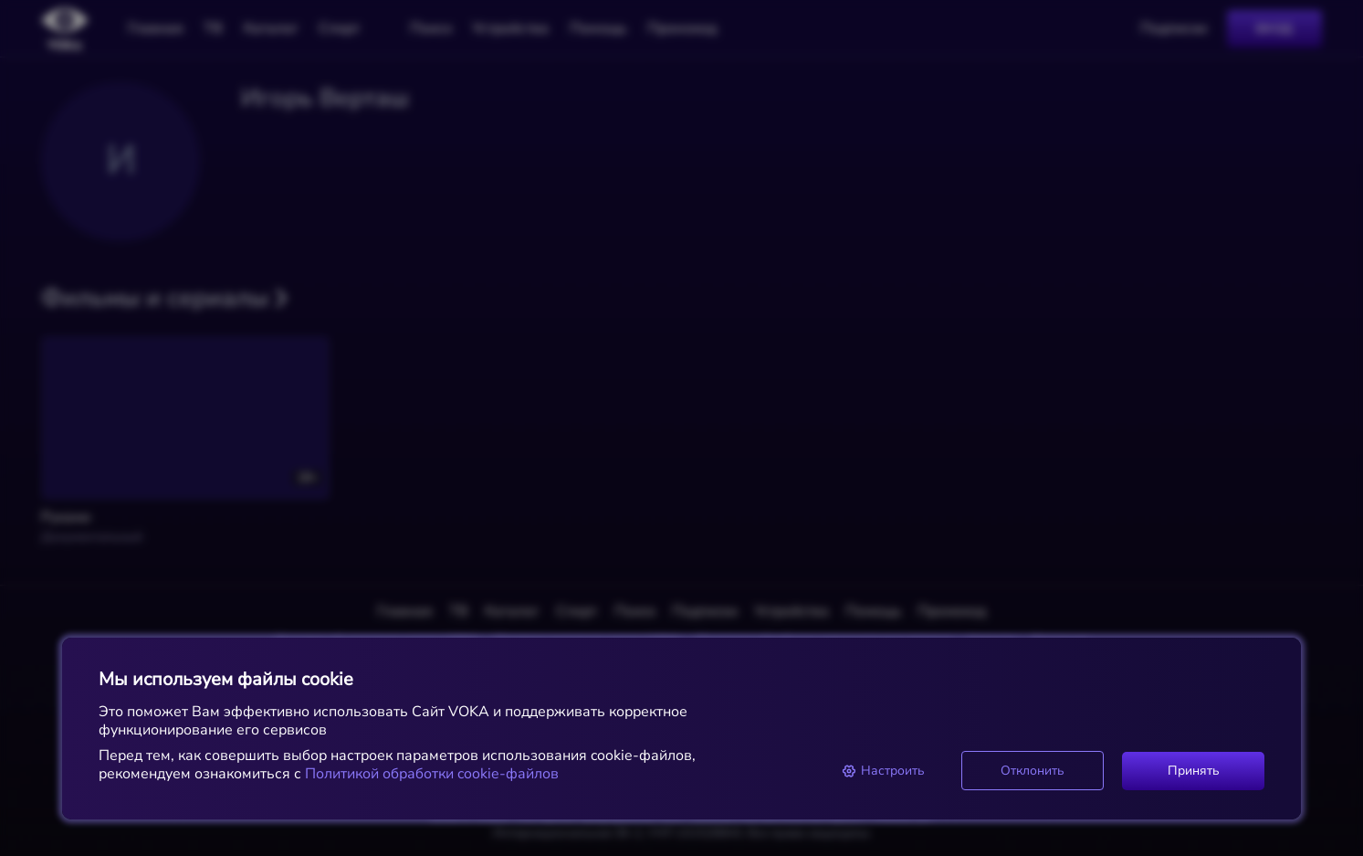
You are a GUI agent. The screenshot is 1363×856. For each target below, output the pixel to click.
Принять (1194, 770)
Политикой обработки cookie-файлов (430, 774)
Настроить (883, 770)
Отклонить (1032, 770)
